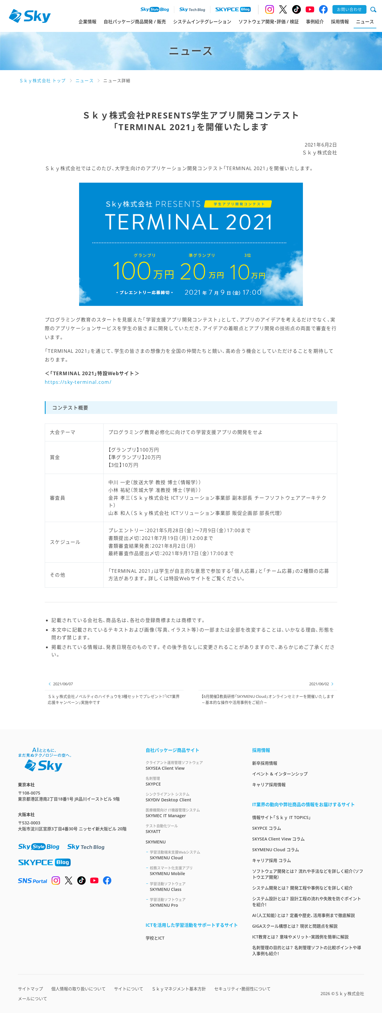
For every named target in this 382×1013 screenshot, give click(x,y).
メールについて (32, 998)
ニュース (365, 21)
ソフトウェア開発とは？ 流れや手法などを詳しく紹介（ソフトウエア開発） (307, 874)
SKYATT (192, 828)
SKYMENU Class (194, 886)
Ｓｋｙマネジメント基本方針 (179, 989)
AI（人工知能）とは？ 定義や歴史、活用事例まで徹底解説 (303, 915)
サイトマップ (30, 989)
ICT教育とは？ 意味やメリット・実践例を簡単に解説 (300, 937)
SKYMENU (156, 842)
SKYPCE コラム (266, 828)
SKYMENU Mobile (194, 870)
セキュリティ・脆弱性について (242, 989)
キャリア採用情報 (269, 784)
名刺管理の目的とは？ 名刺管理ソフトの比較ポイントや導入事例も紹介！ (306, 950)
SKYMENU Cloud (194, 854)
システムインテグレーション (202, 21)
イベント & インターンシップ (280, 774)
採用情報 (340, 21)
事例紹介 (315, 21)
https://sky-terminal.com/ (78, 382)
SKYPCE (192, 781)
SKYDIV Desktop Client (192, 797)
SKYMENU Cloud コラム (275, 849)
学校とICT (155, 938)
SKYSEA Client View (192, 765)
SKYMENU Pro (194, 902)
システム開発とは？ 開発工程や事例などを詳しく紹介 (302, 888)
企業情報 (87, 21)
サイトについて (128, 989)
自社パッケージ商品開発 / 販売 (135, 21)
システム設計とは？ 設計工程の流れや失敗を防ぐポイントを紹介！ (306, 901)
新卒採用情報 (264, 763)
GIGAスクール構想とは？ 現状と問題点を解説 (295, 926)
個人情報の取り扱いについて (78, 989)
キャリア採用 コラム (271, 860)
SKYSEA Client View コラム (278, 839)
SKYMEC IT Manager (192, 812)
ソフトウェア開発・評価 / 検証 (268, 21)
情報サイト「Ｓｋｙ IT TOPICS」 (281, 817)
